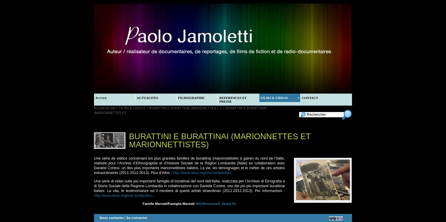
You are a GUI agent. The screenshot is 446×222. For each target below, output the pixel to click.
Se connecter (136, 218)
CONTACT (310, 98)
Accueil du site (104, 108)
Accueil (101, 98)
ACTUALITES (147, 98)
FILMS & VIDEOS (280, 98)
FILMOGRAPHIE (191, 98)
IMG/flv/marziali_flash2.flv (215, 204)
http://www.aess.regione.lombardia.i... (203, 173)
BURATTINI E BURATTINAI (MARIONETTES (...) (185, 108)
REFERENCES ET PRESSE (233, 99)
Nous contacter (112, 218)
